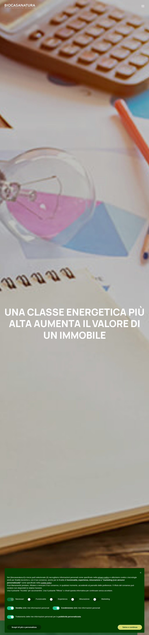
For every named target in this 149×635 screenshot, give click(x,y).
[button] (27, 423)
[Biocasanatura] (20, 6)
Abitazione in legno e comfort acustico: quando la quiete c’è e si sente (74, 459)
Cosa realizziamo (51, 558)
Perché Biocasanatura (55, 549)
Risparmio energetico (32, 413)
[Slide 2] (76, 491)
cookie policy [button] (46, 583)
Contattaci (36, 363)
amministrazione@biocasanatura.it (23, 550)
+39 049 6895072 (13, 555)
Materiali (85, 420)
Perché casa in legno (32, 419)
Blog (43, 563)
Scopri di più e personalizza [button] (24, 627)
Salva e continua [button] (129, 627)
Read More (19, 475)
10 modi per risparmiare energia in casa (26, 451)
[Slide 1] (72, 491)
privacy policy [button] (103, 577)
